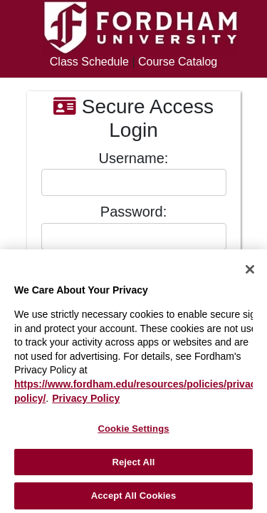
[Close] (250, 269)
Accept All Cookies (134, 495)
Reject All (133, 462)
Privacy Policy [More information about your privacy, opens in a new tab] (86, 398)
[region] (133, 381)
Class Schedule (89, 62)
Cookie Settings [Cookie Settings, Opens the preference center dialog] (133, 428)
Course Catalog (177, 62)
